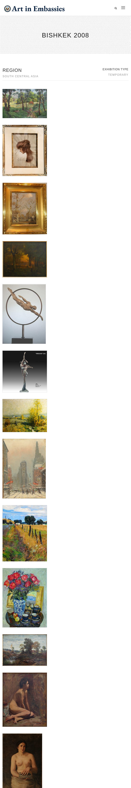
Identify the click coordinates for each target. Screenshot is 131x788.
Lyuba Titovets (10, 548)
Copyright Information (20, 752)
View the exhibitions (104, 733)
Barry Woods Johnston (15, 544)
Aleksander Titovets (13, 540)
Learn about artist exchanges (109, 740)
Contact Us (13, 736)
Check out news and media (108, 748)
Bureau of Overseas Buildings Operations (32, 760)
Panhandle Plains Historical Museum (22, 565)
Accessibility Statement (21, 744)
